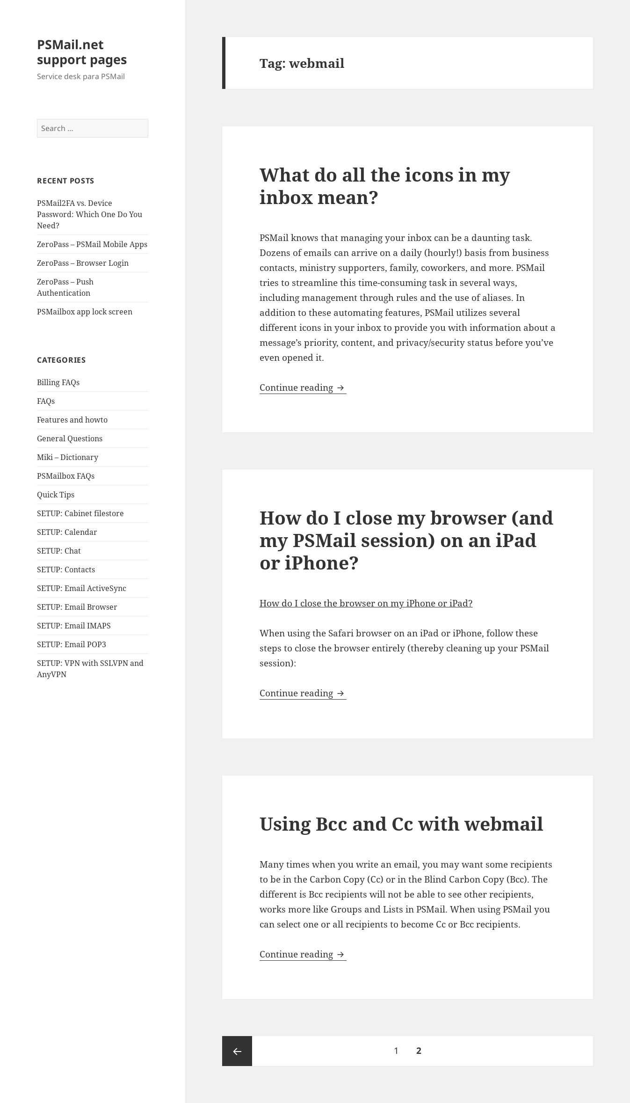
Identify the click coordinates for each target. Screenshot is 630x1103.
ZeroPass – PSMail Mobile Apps (92, 244)
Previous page (237, 1051)
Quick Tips (55, 494)
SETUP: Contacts (66, 569)
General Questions (69, 438)
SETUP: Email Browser (77, 607)
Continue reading (303, 387)
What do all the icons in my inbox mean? (385, 185)
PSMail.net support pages (82, 52)
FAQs (46, 401)
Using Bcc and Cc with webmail (401, 823)
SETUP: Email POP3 (71, 644)
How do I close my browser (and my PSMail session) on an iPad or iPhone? (406, 540)
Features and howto (72, 420)
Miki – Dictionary (67, 457)
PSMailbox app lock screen (84, 312)
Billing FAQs (58, 382)
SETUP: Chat (59, 551)
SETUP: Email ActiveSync (81, 588)
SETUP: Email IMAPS (74, 626)
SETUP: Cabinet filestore (80, 513)
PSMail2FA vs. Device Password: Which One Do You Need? (89, 214)
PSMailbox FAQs (65, 476)
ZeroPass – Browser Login (83, 263)
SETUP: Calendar (67, 532)
